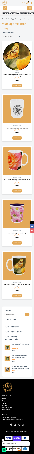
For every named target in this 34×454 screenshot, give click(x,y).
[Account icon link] (31, 3)
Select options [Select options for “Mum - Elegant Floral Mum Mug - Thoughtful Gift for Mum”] (17, 190)
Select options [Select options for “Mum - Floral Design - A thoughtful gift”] (17, 243)
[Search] (27, 314)
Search (8, 310)
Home (3, 19)
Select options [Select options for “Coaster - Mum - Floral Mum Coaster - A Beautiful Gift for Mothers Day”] (17, 85)
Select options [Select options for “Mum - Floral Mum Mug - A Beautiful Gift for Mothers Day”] (17, 295)
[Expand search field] (5, 8)
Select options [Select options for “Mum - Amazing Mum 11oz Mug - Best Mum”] (17, 138)
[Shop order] (11, 36)
